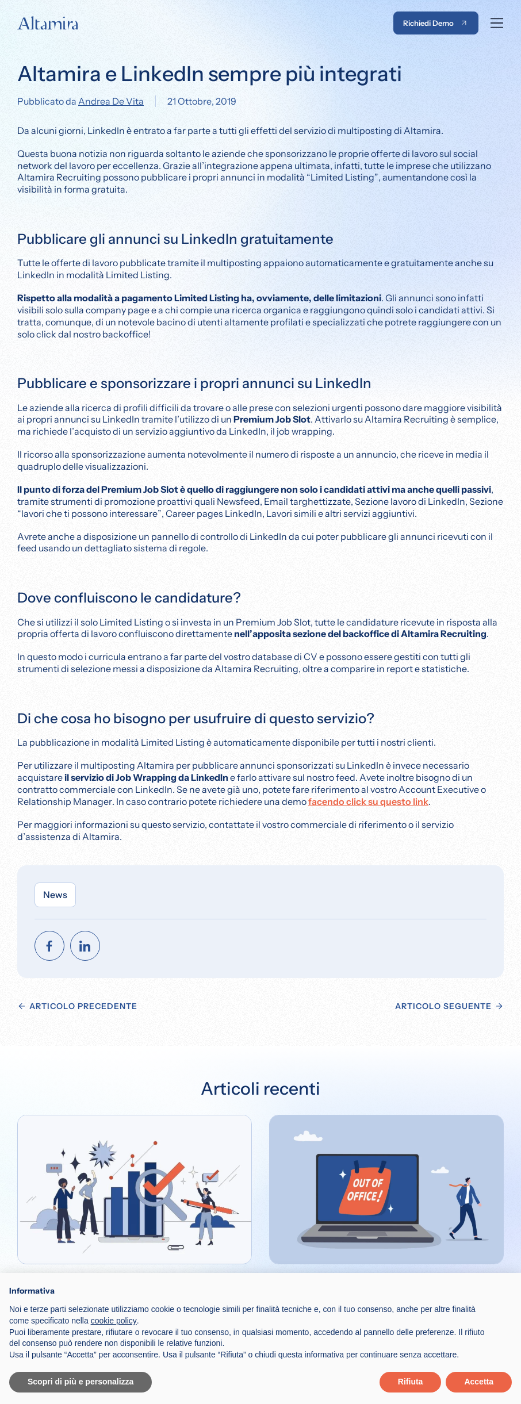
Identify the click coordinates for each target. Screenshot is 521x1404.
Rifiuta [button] (410, 1381)
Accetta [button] (478, 1381)
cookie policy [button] (114, 1320)
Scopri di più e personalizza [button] (80, 1381)
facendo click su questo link (368, 801)
